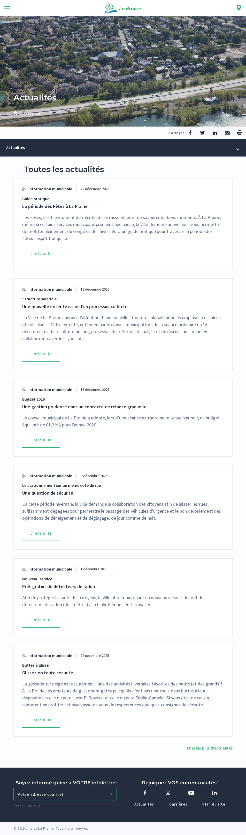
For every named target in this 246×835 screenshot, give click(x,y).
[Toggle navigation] (7, 8)
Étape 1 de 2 (26, 806)
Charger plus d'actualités (209, 748)
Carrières (178, 804)
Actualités (144, 804)
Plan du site (213, 804)
